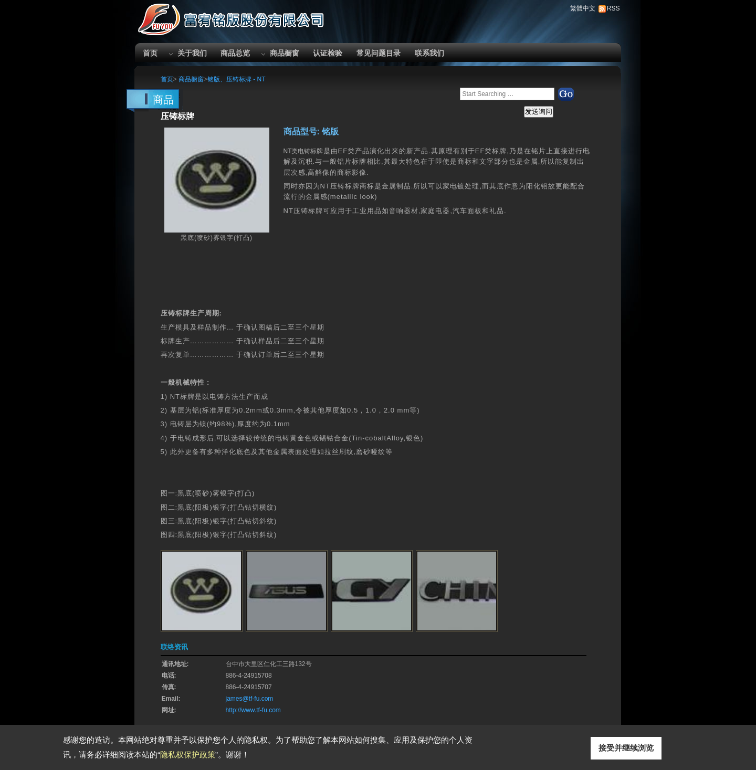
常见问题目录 (378, 53)
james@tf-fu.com (250, 698)
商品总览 (235, 53)
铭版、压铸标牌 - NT (236, 79)
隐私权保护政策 (187, 754)
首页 (150, 53)
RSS (613, 8)
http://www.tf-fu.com (253, 710)
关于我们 (192, 53)
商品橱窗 (284, 53)
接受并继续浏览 (626, 747)
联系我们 (429, 53)
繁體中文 (582, 8)
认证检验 (327, 53)
